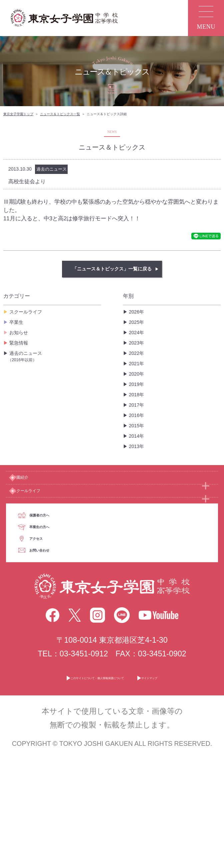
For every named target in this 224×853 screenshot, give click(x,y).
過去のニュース (54, 357)
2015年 (136, 425)
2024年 (136, 332)
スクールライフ (25, 311)
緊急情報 (18, 343)
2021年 (136, 363)
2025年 (136, 322)
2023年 (136, 343)
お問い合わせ (68, 640)
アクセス (61, 612)
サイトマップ (194, 774)
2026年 (136, 311)
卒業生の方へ (68, 585)
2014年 (136, 436)
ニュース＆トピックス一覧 (60, 114)
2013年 (136, 446)
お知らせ (18, 332)
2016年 (136, 415)
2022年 (136, 353)
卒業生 (16, 322)
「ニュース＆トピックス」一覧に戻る (112, 268)
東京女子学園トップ (18, 114)
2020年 (136, 374)
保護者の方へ (68, 557)
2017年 (136, 405)
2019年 (136, 384)
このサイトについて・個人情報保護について (85, 774)
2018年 (136, 394)
